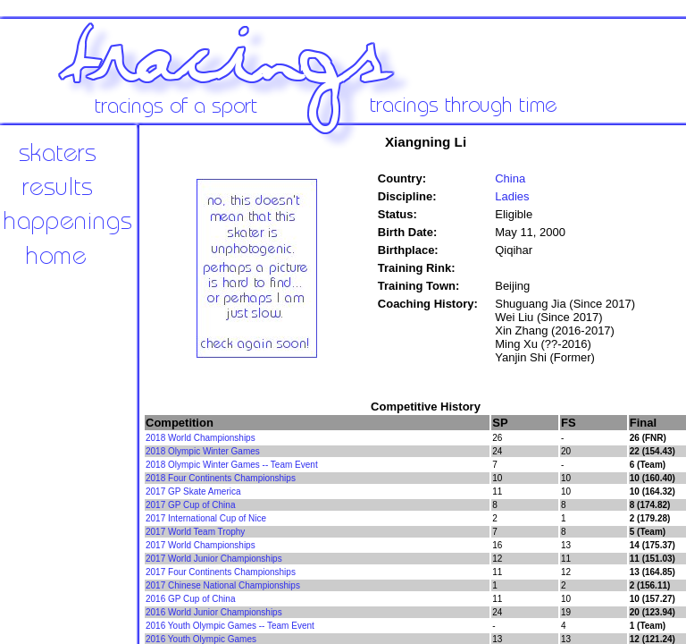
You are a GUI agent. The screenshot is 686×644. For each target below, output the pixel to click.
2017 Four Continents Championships (221, 572)
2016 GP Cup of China (190, 599)
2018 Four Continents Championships (221, 478)
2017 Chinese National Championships (223, 585)
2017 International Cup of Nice (206, 518)
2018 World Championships (200, 438)
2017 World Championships (200, 545)
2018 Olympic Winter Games (203, 451)
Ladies (512, 196)
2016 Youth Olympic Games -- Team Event (230, 626)
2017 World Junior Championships (214, 559)
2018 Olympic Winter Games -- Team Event (232, 465)
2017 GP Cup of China (190, 505)
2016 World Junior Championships (214, 612)
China (510, 178)
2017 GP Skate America (193, 491)
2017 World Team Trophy (195, 532)
